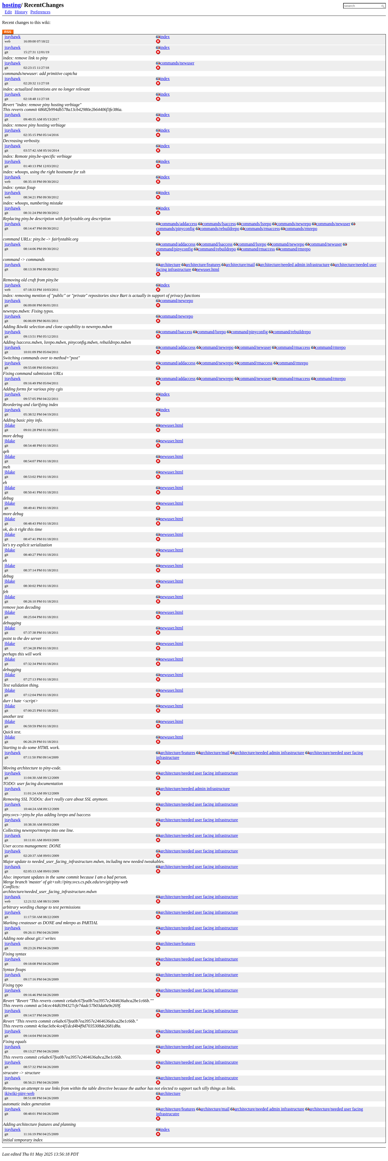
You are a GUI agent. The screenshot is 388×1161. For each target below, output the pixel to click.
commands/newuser (177, 63)
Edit (8, 12)
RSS (8, 32)
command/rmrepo (295, 249)
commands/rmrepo (301, 228)
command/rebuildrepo (217, 249)
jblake (10, 425)
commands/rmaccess (262, 228)
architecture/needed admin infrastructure (294, 264)
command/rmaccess (258, 249)
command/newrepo (287, 244)
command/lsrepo (252, 244)
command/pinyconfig (174, 249)
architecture (170, 264)
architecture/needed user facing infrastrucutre (199, 1062)
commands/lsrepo (256, 223)
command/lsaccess (217, 244)
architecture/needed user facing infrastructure (199, 773)
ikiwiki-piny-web (19, 1093)
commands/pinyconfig (175, 228)
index (165, 36)
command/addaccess (177, 244)
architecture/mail (240, 264)
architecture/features (203, 264)
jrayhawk (13, 36)
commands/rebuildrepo (220, 228)
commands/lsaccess (219, 223)
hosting (11, 5)
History (21, 12)
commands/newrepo (293, 223)
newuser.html (207, 269)
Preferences (40, 12)
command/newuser (325, 244)
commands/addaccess (178, 223)
